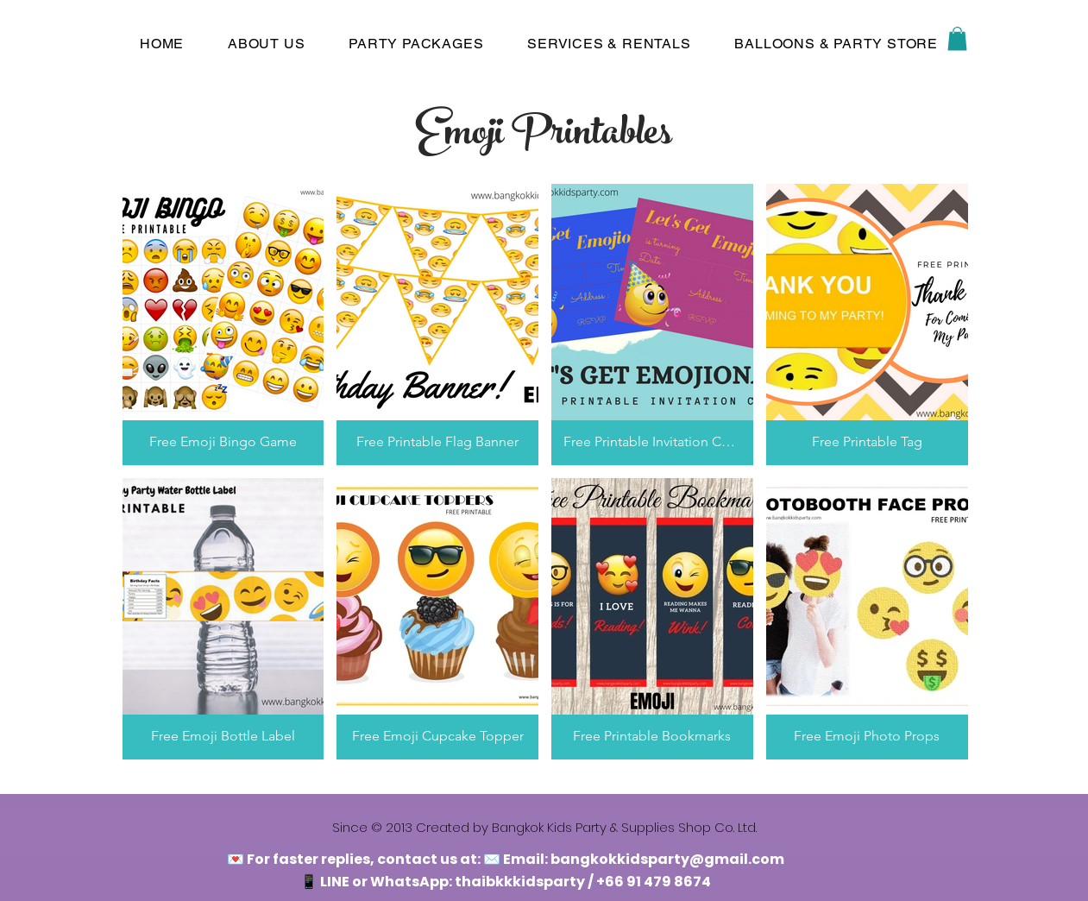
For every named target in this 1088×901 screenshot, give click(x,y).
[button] (957, 38)
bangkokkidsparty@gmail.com (667, 859)
